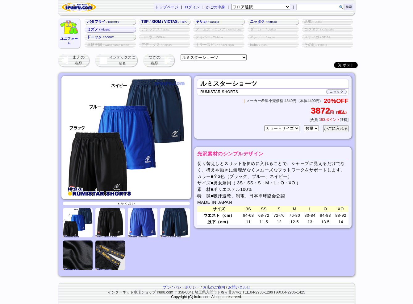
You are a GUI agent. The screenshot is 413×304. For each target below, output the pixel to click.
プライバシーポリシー (181, 287)
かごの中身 (215, 7)
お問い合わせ (239, 287)
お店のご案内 (214, 287)
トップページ (166, 7)
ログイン (192, 7)
